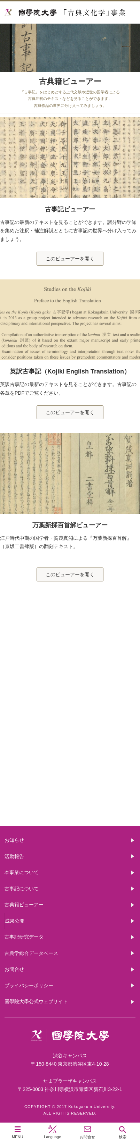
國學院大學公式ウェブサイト (36, 1001)
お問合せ (14, 969)
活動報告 (14, 856)
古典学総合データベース (31, 953)
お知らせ (14, 840)
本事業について (70, 633)
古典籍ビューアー (70, 799)
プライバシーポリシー (29, 985)
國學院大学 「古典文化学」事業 (70, 12)
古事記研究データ (70, 744)
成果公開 (14, 921)
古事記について (70, 688)
